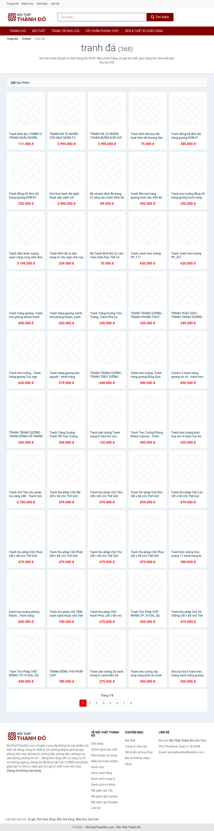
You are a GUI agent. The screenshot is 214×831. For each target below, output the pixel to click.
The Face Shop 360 (48, 819)
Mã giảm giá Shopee (104, 802)
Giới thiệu (42, 3)
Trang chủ (13, 3)
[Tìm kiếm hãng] (102, 17)
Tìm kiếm (160, 17)
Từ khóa (26, 38)
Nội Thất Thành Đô (128, 827)
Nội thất (38, 31)
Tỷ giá (31, 819)
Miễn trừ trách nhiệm (104, 761)
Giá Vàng (68, 819)
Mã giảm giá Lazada (104, 796)
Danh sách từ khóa (103, 784)
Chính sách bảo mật (104, 749)
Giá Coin (93, 819)
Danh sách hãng (101, 773)
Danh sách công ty (103, 778)
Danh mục (28, 3)
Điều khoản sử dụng (104, 755)
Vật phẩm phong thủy (102, 31)
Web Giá (81, 819)
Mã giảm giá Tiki (101, 790)
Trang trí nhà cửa (65, 31)
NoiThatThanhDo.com (99, 827)
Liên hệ (55, 3)
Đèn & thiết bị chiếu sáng (144, 31)
